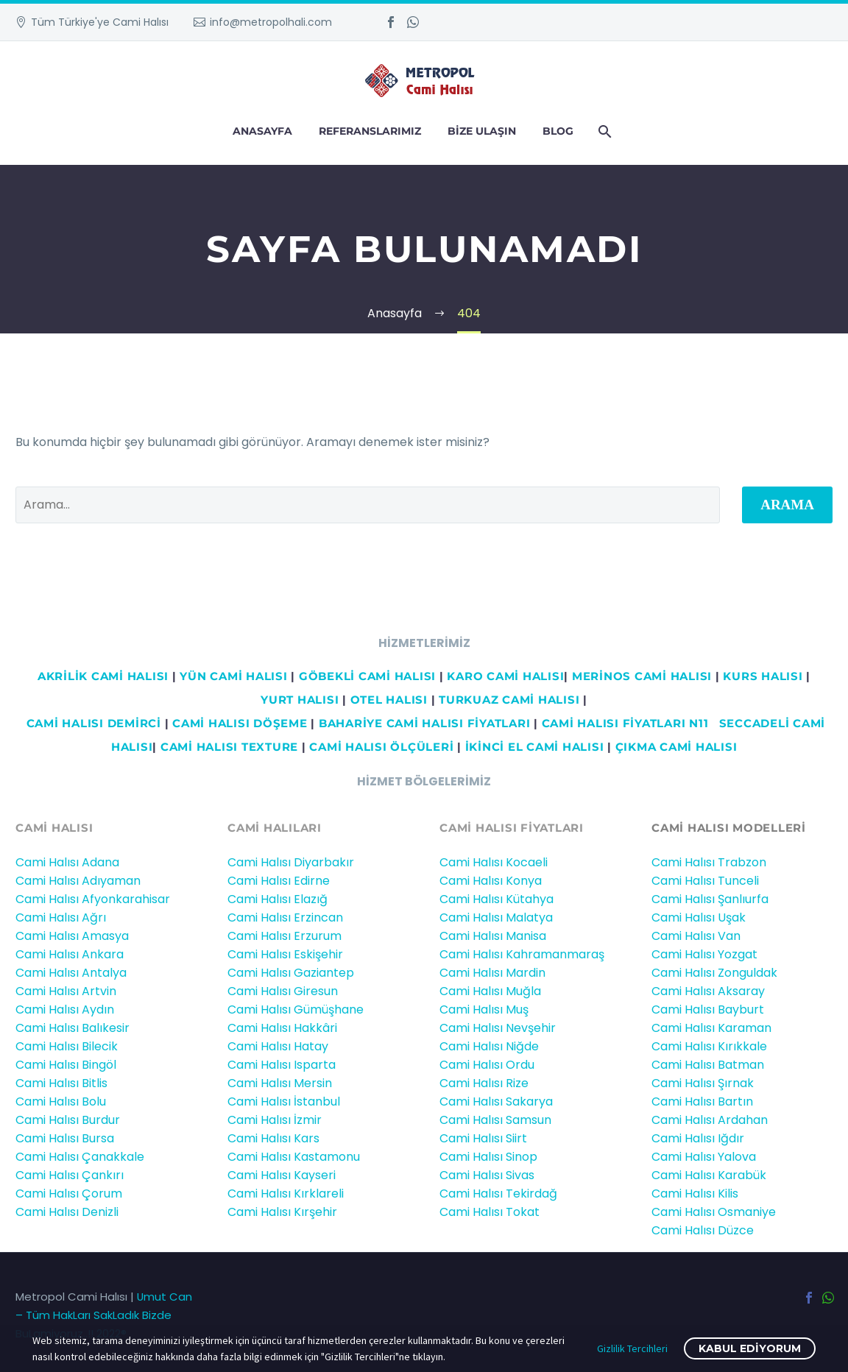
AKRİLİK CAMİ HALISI (103, 676)
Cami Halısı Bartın (702, 1101)
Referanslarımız (370, 131)
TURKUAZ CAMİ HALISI (509, 700)
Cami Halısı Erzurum (284, 935)
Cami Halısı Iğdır (697, 1138)
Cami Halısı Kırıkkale (709, 1046)
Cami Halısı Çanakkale (79, 1156)
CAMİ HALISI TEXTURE (229, 747)
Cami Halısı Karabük (708, 1175)
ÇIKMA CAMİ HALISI (676, 747)
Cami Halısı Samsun (495, 1119)
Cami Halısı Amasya (72, 935)
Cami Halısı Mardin (492, 972)
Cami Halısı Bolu (60, 1101)
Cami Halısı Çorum (68, 1193)
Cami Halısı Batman (707, 1064)
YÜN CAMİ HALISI (233, 676)
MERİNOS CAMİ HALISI (642, 676)
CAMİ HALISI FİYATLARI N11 (623, 723)
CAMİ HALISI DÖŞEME (240, 723)
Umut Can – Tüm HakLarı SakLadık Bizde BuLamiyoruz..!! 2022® (103, 1315)
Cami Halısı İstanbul (283, 1101)
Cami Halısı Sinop (488, 1156)
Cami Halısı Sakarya (496, 1101)
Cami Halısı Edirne (278, 880)
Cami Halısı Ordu (486, 1064)
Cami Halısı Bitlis (61, 1083)
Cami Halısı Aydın (64, 1009)
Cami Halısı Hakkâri (282, 1027)
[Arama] (603, 131)
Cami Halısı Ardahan (709, 1119)
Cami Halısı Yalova (703, 1156)
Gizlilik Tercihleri (632, 1348)
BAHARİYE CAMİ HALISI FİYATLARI (425, 723)
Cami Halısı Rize (484, 1083)
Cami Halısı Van (696, 935)
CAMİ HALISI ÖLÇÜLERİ (381, 747)
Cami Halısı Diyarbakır (290, 862)
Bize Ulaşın (482, 131)
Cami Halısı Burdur (67, 1119)
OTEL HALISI (389, 700)
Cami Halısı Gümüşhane (295, 1009)
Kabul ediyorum (750, 1348)
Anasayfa (262, 131)
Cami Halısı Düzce (702, 1230)
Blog (558, 131)
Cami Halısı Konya (490, 880)
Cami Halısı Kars (273, 1138)
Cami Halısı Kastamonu (293, 1156)
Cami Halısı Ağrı (60, 917)
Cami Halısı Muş (484, 1009)
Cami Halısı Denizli (67, 1211)
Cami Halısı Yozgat (704, 954)
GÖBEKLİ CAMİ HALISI (367, 676)
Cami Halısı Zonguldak (714, 972)
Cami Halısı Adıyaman (78, 880)
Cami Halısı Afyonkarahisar (92, 899)
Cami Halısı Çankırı (69, 1175)
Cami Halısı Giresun (282, 991)
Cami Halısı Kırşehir (282, 1211)
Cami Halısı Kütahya (496, 899)
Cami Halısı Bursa (64, 1138)
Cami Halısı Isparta (281, 1064)
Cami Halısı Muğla (490, 991)
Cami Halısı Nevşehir (497, 1027)
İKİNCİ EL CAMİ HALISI (534, 747)
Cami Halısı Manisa (492, 935)
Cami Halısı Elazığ (277, 899)
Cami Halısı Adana (67, 862)
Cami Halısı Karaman (711, 1027)
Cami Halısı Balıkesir (72, 1027)
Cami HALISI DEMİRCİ (92, 723)
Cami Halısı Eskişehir (285, 954)
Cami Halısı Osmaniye (713, 1211)
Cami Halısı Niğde (489, 1046)
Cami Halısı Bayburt (707, 1009)
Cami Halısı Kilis (694, 1193)
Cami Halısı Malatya (496, 917)
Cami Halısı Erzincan (285, 917)
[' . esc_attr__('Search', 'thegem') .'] (367, 505)
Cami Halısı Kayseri (281, 1175)
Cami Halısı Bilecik (66, 1046)
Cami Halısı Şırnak (702, 1083)
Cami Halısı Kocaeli (493, 862)
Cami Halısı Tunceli (705, 880)
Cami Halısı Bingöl (65, 1064)
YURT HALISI (300, 700)
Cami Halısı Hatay (277, 1046)
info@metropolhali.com (271, 22)
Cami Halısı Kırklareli (285, 1193)
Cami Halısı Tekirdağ (498, 1193)
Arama (787, 504)
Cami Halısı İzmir (274, 1119)
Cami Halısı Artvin (65, 991)
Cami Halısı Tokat (489, 1211)
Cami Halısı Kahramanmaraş (521, 954)
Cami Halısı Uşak (698, 917)
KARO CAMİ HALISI (505, 676)
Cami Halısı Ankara (69, 954)
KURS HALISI (762, 676)
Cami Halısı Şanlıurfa (709, 899)
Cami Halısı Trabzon (708, 862)
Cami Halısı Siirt (483, 1138)
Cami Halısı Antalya (71, 972)
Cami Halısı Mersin (279, 1083)
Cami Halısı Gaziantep (290, 972)
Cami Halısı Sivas (486, 1175)
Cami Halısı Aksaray (708, 991)
